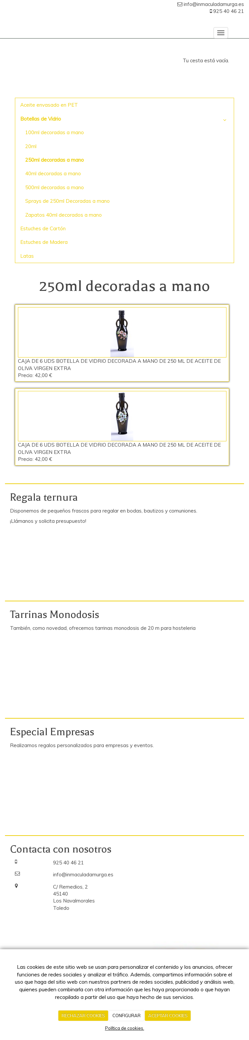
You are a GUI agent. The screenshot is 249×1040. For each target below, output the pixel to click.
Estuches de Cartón (43, 228)
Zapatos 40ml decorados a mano (63, 215)
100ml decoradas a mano (54, 132)
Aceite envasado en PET (49, 105)
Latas (27, 256)
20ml (30, 146)
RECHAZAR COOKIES (83, 1015)
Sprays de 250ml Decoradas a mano (67, 201)
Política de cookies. (124, 1028)
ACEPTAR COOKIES (168, 1015)
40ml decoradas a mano (53, 173)
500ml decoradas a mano (54, 187)
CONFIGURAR (126, 1015)
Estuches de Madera (44, 242)
